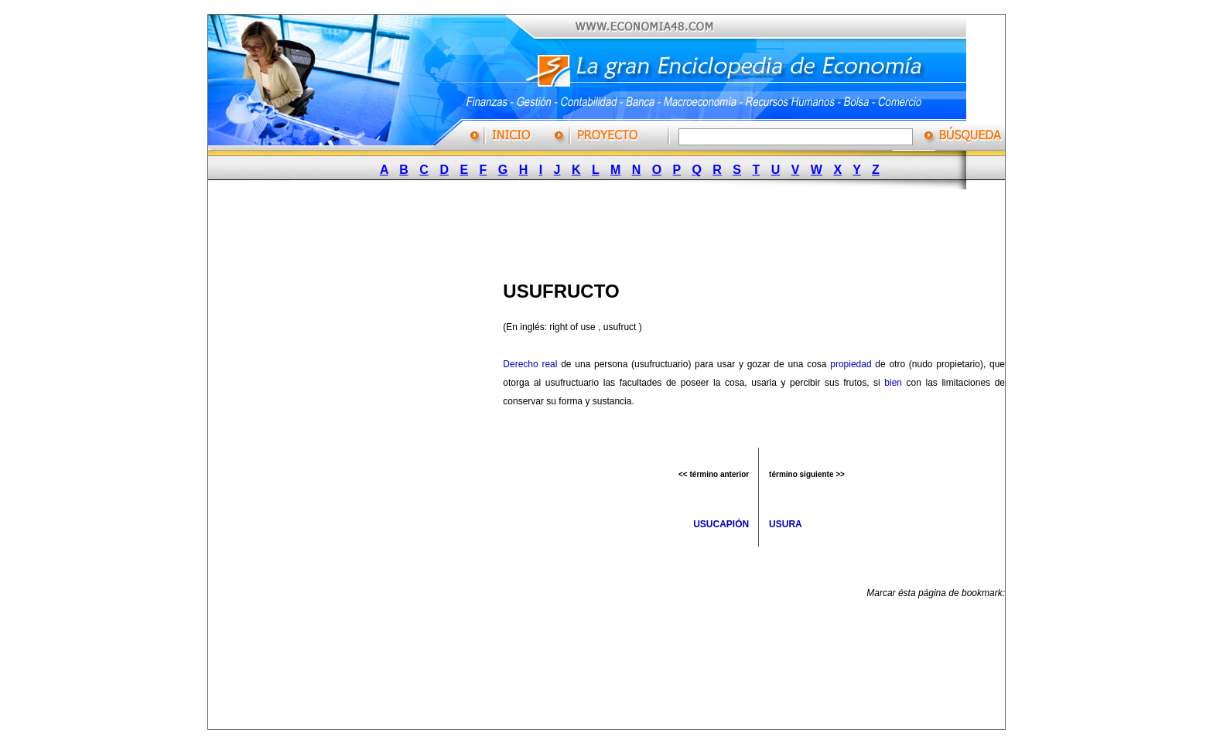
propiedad (850, 364)
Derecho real (530, 364)
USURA (785, 524)
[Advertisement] (599, 230)
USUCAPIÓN (721, 524)
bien (893, 382)
